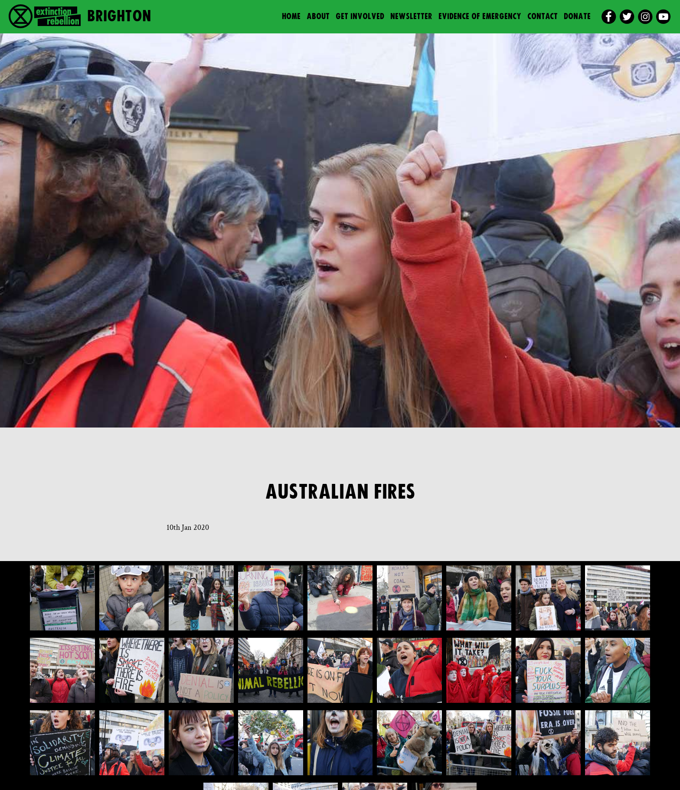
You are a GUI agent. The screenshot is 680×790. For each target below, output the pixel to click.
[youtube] (663, 17)
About (318, 16)
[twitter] (627, 17)
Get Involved (360, 16)
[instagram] (645, 17)
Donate (577, 16)
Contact (542, 16)
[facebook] (609, 17)
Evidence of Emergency (479, 16)
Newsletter (411, 16)
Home (291, 16)
